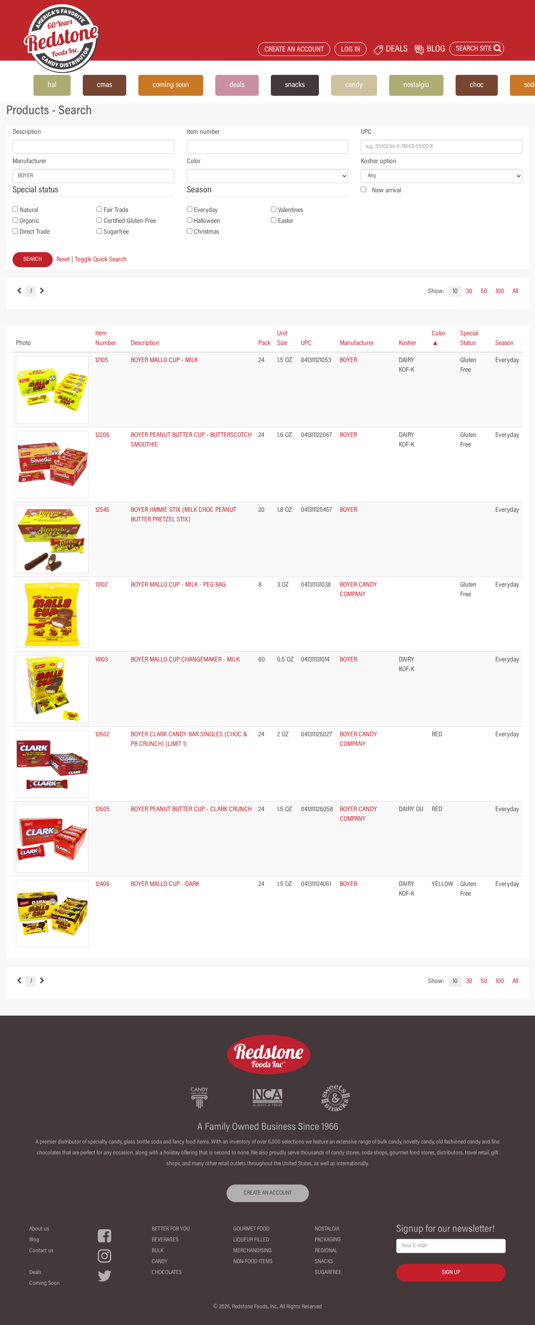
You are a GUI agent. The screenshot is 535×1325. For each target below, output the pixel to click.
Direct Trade (35, 232)
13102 (101, 585)
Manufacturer (29, 161)
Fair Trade (116, 210)
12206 (102, 435)
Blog (34, 1240)
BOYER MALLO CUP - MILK (164, 360)
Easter (285, 221)
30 (469, 291)
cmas (104, 85)
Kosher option (378, 161)
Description (27, 132)
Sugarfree (116, 232)
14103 (101, 659)
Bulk (157, 1251)
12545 (102, 510)
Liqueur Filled (251, 1240)
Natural (29, 210)
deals (237, 85)
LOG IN (350, 50)
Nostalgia (327, 1229)
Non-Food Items (253, 1262)
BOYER (348, 360)
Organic (29, 221)
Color (194, 161)
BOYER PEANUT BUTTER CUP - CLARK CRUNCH (191, 809)
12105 (101, 360)
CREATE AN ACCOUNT (294, 50)
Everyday (206, 210)
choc (477, 85)
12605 (102, 809)
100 (500, 291)
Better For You (171, 1229)
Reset (63, 259)
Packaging (328, 1240)
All (515, 291)
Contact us (41, 1251)
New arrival (386, 190)
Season (504, 343)
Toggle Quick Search (101, 259)
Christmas (206, 232)
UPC (366, 132)
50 (484, 291)
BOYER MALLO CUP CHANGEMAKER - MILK (185, 659)
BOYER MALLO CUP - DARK (165, 884)
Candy (160, 1262)
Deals (35, 1273)
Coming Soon (44, 1284)
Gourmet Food (251, 1229)
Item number (203, 132)
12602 (102, 734)
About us (39, 1229)
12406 (102, 884)
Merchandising (252, 1251)
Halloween (207, 221)
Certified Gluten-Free (130, 221)
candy (354, 85)
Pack (264, 343)
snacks (295, 85)
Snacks (324, 1262)
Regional (326, 1251)
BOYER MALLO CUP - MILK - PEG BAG (178, 585)
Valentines (290, 210)
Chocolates (167, 1273)
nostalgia (416, 85)
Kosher (407, 343)
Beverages (165, 1240)
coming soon (171, 85)
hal (52, 85)
